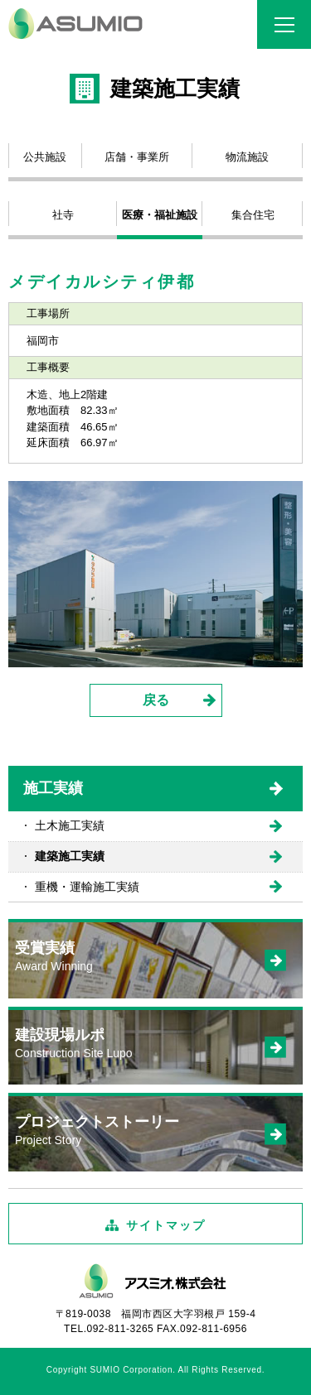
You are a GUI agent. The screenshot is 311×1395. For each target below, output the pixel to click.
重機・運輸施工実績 (87, 886)
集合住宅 (253, 215)
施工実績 (53, 788)
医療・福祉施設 (159, 215)
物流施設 (247, 157)
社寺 (63, 215)
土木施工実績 (69, 825)
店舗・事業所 (136, 157)
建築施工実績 (69, 856)
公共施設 (44, 157)
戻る (156, 700)
